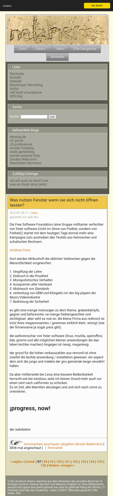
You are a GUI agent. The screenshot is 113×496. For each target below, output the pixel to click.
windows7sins (20, 250)
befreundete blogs (24, 130)
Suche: (16, 106)
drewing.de (18, 136)
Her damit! (97, 5)
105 (100, 461)
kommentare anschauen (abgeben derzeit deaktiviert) (56, 444)
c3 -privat (16, 140)
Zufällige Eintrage (24, 173)
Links (15, 67)
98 (45, 461)
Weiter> (55, 465)
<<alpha (16, 461)
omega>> (67, 465)
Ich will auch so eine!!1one (29, 180)
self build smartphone (26, 92)
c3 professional (21, 144)
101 (67, 461)
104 (91, 461)
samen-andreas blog (25, 155)
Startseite (17, 73)
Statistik (16, 81)
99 (52, 461)
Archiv (14, 88)
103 (83, 461)
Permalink (55, 447)
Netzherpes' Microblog (26, 85)
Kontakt (15, 77)
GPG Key (16, 96)
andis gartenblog (22, 151)
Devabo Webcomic (23, 159)
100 (59, 461)
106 (43, 465)
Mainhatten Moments (25, 163)
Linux (34, 212)
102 (75, 461)
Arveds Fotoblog (22, 148)
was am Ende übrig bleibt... (29, 184)
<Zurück (29, 461)
